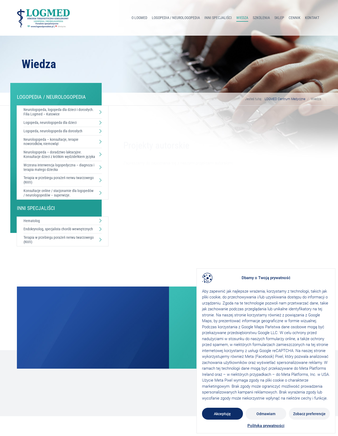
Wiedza (242, 18)
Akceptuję (222, 414)
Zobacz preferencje (309, 414)
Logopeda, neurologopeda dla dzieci (50, 122)
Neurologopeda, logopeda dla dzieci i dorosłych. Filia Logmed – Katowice (59, 111)
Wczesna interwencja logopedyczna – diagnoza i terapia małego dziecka (59, 167)
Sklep (279, 18)
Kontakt (312, 18)
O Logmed (139, 18)
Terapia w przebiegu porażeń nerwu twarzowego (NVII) (59, 180)
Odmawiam (265, 414)
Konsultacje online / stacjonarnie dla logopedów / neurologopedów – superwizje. (58, 193)
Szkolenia (261, 18)
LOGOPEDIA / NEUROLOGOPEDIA (176, 18)
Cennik (295, 18)
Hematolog (32, 221)
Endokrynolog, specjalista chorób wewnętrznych (58, 229)
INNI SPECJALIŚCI (218, 18)
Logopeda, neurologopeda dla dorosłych (53, 131)
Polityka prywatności (265, 425)
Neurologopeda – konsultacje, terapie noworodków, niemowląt (51, 141)
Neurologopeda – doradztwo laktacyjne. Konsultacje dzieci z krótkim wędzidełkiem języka (59, 154)
